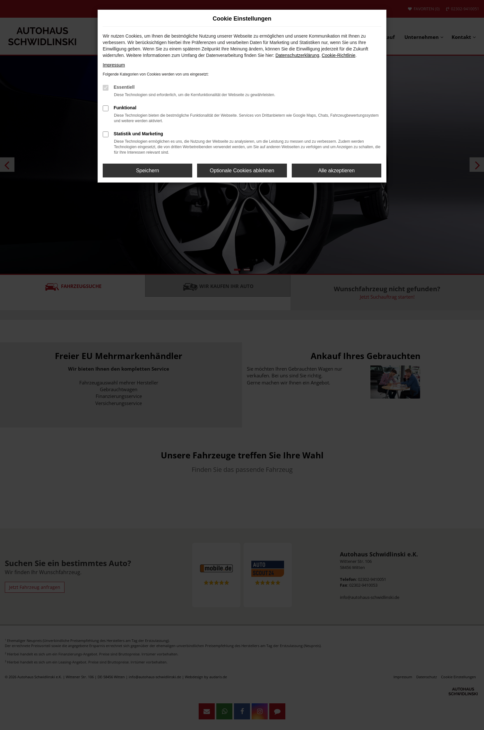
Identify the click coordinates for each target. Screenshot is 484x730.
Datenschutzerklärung (297, 55)
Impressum (114, 65)
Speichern (147, 170)
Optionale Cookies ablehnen (242, 170)
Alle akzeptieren (336, 170)
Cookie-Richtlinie (338, 55)
